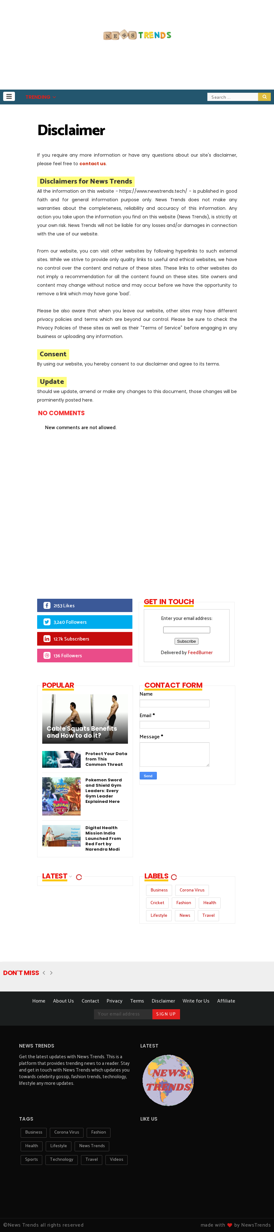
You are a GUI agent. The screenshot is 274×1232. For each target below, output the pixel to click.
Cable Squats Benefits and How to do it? (82, 732)
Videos (116, 1159)
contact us (92, 163)
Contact (90, 1001)
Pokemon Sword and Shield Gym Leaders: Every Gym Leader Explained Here (103, 790)
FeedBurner (200, 653)
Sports (31, 1159)
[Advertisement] (137, 507)
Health (209, 903)
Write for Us (196, 1001)
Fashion (183, 903)
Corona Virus (192, 890)
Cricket (157, 903)
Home (38, 1001)
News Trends (92, 1146)
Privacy (115, 1001)
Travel (208, 915)
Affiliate (226, 1001)
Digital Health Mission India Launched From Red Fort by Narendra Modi (103, 838)
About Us (63, 1001)
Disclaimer (163, 1001)
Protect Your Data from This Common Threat (106, 759)
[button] (9, 96)
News (184, 915)
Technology (61, 1159)
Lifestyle (158, 915)
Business (159, 890)
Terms (137, 1001)
